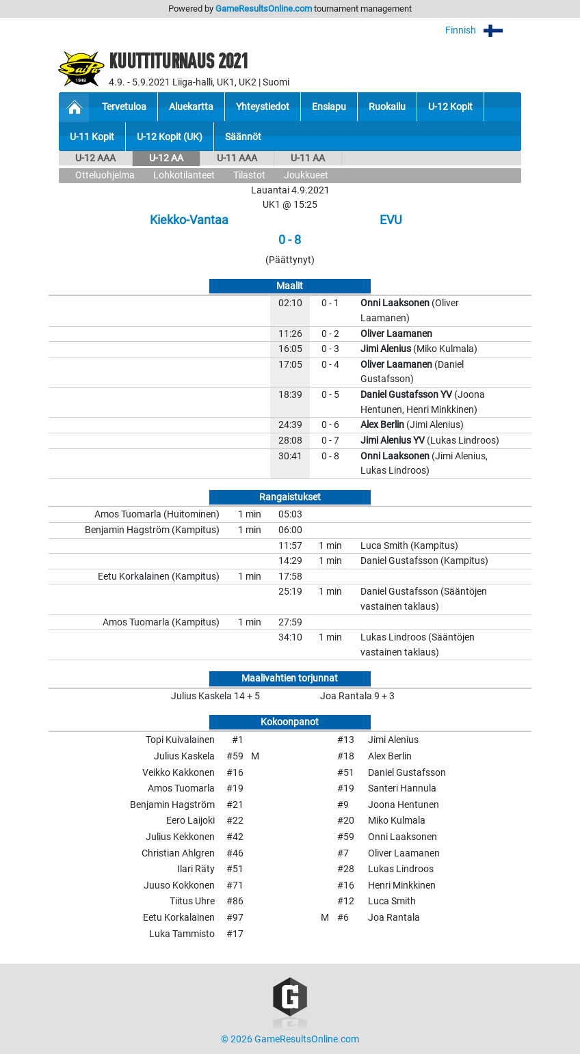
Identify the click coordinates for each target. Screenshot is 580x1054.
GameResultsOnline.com (263, 8)
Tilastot (249, 175)
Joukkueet (306, 175)
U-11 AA (308, 158)
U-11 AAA (237, 158)
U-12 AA (166, 158)
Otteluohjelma (105, 175)
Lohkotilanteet (184, 175)
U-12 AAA (95, 158)
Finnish (483, 30)
